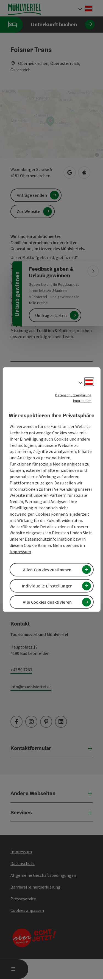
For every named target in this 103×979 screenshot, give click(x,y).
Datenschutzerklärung (73, 394)
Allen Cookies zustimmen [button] (47, 569)
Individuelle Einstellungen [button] (47, 586)
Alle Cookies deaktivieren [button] (47, 602)
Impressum (82, 400)
